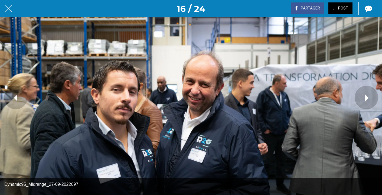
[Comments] (367, 8)
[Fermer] (8, 8)
